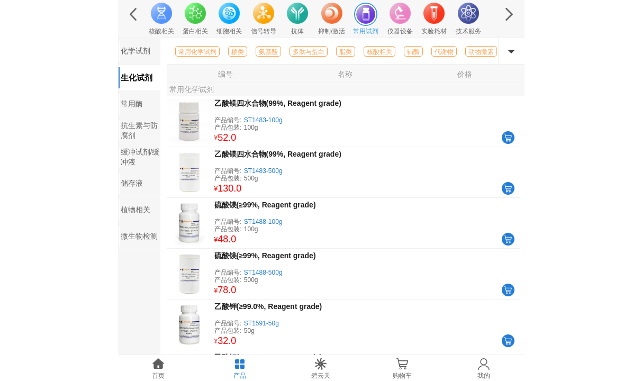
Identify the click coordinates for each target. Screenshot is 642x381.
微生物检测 (139, 236)
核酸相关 (379, 52)
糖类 (237, 52)
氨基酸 (268, 52)
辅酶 (413, 52)
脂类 (345, 52)
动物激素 (481, 52)
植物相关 (135, 209)
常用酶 (132, 103)
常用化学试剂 (197, 52)
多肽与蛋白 (308, 52)
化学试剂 (135, 51)
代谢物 (444, 52)
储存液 (132, 183)
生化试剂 (136, 77)
